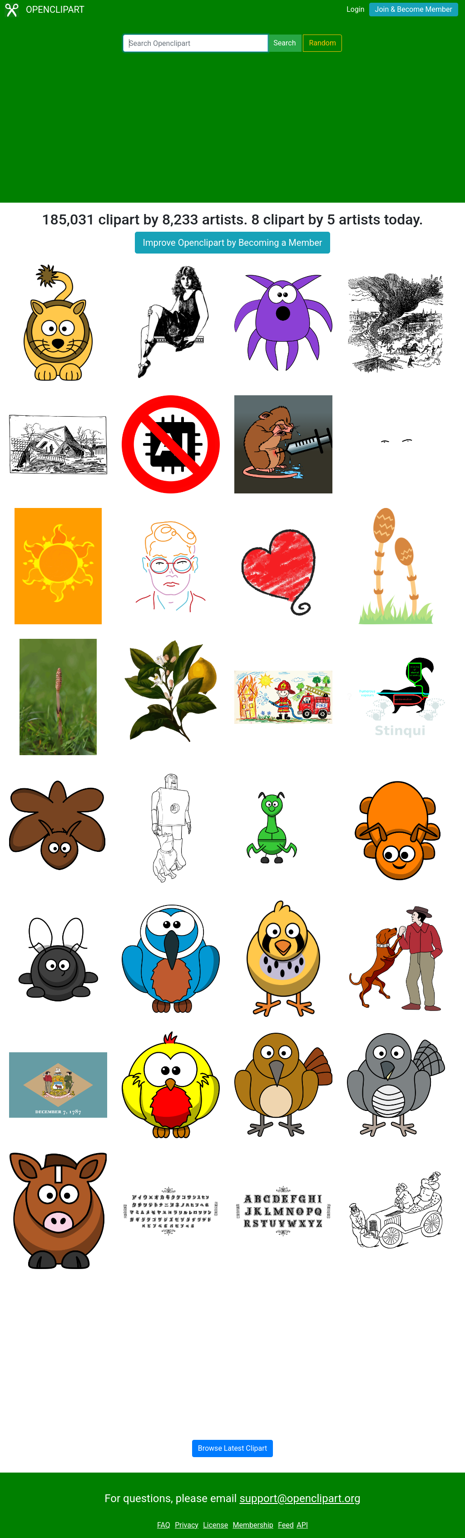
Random (322, 43)
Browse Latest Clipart (232, 1448)
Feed (286, 1525)
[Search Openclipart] (195, 43)
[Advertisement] (232, 127)
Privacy (186, 1525)
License (215, 1525)
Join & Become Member (413, 9)
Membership (252, 1525)
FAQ (163, 1525)
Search (284, 43)
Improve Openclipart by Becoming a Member (232, 242)
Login (355, 9)
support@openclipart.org (299, 1498)
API (302, 1525)
